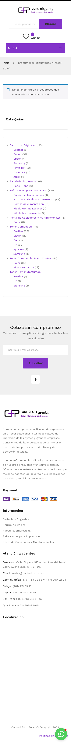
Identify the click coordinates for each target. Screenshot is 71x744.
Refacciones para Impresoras (21, 536)
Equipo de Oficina (14, 524)
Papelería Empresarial (16, 530)
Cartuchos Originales (16, 519)
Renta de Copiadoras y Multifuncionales (28, 541)
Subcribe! (35, 363)
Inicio (6, 62)
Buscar (50, 24)
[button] (61, 734)
